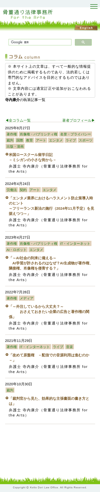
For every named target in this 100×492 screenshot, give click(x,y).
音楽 (69, 347)
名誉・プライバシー (75, 134)
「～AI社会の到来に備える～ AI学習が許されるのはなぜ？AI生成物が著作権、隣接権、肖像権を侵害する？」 (51, 263)
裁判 (10, 140)
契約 (23, 190)
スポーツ (85, 140)
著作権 (12, 134)
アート (41, 140)
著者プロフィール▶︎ (78, 120)
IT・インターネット (75, 244)
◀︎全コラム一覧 (18, 120)
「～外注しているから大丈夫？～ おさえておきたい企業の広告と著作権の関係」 (49, 311)
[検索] (39, 42)
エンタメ (56, 140)
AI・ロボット (17, 250)
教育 (29, 140)
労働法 (12, 190)
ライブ (71, 140)
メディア (26, 298)
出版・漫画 (15, 146)
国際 (19, 140)
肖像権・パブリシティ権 (38, 134)
